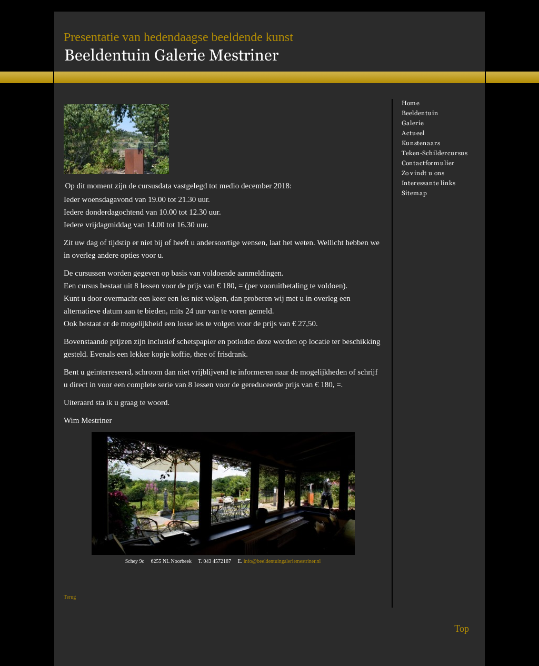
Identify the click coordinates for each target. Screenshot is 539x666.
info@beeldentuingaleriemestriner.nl (282, 561)
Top (461, 628)
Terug (70, 597)
